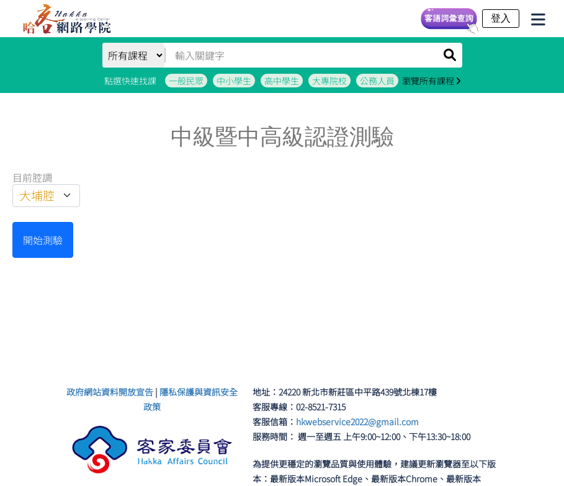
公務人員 (377, 80)
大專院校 (329, 80)
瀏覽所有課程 (431, 80)
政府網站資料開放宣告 (109, 392)
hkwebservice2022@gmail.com (357, 421)
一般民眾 (186, 80)
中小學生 (234, 80)
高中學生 (281, 80)
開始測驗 (43, 239)
